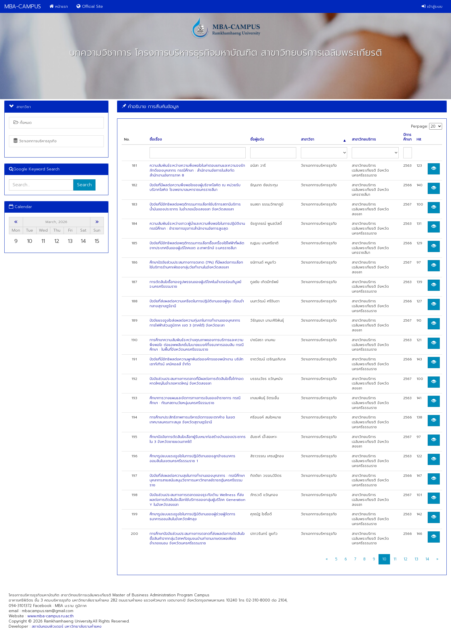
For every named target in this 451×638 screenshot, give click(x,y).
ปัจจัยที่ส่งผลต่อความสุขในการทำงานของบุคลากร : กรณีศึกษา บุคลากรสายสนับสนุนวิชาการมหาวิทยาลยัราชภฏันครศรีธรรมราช (197, 480)
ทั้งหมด (23, 122)
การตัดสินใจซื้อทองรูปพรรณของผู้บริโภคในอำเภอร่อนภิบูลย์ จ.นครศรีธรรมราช (195, 284)
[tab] (281, 106)
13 (416, 559)
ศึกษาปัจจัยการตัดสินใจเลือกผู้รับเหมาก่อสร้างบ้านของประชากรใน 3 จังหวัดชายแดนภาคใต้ (198, 439)
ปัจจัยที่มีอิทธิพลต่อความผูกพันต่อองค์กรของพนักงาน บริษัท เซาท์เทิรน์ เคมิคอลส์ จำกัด (196, 362)
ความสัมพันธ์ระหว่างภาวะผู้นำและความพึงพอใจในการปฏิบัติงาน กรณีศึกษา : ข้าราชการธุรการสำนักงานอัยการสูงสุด (197, 226)
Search (84, 185)
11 (394, 559)
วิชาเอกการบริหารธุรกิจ (35, 141)
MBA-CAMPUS (22, 6)
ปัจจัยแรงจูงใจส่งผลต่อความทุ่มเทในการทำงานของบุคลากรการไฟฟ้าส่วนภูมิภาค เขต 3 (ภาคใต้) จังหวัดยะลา (195, 323)
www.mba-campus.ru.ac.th (50, 616)
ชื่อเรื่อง (156, 139)
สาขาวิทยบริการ (364, 139)
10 (384, 559)
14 (427, 559)
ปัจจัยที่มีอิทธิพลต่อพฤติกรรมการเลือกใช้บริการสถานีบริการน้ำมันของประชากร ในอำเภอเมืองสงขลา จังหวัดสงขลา (195, 207)
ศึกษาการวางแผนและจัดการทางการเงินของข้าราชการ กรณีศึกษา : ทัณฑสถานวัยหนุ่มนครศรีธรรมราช (195, 400)
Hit (418, 139)
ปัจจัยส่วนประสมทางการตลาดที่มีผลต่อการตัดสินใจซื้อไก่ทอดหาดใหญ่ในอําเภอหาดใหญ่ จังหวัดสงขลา (197, 381)
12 (405, 559)
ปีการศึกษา (407, 137)
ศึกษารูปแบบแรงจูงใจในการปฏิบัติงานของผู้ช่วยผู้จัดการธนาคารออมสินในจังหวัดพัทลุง (192, 517)
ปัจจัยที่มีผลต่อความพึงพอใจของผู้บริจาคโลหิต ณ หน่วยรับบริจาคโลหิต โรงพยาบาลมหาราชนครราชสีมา (195, 187)
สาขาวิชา (323, 139)
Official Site (90, 6)
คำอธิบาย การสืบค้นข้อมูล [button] (150, 106)
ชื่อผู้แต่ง (257, 139)
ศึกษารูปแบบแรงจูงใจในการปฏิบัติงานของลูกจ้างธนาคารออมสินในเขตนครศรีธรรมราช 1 (192, 458)
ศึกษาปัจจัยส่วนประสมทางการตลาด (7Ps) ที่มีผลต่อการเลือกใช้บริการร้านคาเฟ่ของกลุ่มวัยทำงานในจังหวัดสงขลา (196, 265)
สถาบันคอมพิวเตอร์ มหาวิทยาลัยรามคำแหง (67, 626)
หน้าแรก (58, 6)
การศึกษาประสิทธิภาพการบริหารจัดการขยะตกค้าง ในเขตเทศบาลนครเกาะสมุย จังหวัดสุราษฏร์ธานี (192, 420)
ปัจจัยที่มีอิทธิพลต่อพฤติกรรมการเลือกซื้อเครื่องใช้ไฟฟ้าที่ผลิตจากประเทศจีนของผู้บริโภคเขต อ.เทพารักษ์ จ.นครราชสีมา (197, 246)
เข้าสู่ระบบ (432, 6)
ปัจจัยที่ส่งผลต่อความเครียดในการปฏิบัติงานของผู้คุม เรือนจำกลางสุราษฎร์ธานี (197, 304)
